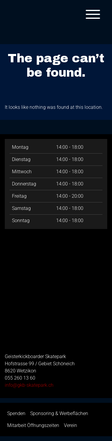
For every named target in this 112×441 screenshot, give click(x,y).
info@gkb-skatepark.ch (29, 385)
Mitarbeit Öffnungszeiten (33, 425)
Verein (70, 425)
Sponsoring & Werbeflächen (59, 413)
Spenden (16, 413)
